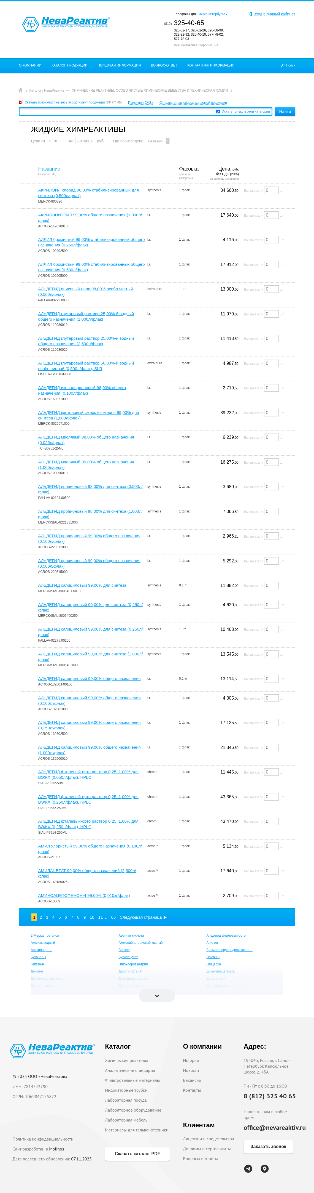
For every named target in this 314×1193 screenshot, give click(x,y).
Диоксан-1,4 (215, 979)
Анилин (212, 943)
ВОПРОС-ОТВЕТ (164, 65)
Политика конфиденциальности (43, 1139)
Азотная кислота (131, 935)
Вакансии (192, 1080)
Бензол (124, 950)
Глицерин (213, 964)
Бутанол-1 (38, 957)
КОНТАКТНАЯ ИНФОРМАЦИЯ (210, 65)
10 (92, 917)
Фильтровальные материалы (132, 1080)
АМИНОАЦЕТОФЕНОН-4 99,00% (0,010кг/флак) (84, 895)
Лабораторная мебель (126, 1120)
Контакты (192, 1090)
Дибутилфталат (131, 971)
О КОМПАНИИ (30, 65)
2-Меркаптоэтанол (45, 935)
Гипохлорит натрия (133, 964)
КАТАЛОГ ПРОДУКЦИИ (70, 65)
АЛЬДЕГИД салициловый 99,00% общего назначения (89, 678)
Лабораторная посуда (126, 1100)
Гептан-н (37, 964)
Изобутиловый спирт (222, 993)
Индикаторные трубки (126, 1090)
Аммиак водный (43, 943)
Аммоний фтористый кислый (141, 943)
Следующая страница (141, 917)
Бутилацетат (128, 957)
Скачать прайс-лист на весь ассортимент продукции (65, 102)
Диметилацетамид (220, 971)
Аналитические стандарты (130, 1070)
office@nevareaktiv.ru (275, 1127)
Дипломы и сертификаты (207, 1148)
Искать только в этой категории (246, 111)
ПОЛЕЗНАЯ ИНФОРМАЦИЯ (119, 65)
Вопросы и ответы (200, 1158)
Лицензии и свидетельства (208, 1138)
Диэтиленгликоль (132, 986)
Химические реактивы (126, 1060)
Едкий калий (40, 993)
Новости (191, 1070)
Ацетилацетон (42, 950)
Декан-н (37, 971)
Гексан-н (213, 957)
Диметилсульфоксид (47, 979)
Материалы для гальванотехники (136, 1130)
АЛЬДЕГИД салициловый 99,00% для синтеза (82, 585)
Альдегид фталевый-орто (226, 935)
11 (100, 917)
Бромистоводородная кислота (229, 950)
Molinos (56, 1149)
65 (113, 917)
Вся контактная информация (196, 45)
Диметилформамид (134, 979)
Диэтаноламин (42, 986)
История (191, 1060)
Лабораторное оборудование (133, 1110)
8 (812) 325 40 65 (270, 1096)
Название (49, 169)
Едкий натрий (129, 993)
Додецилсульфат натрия (225, 986)
